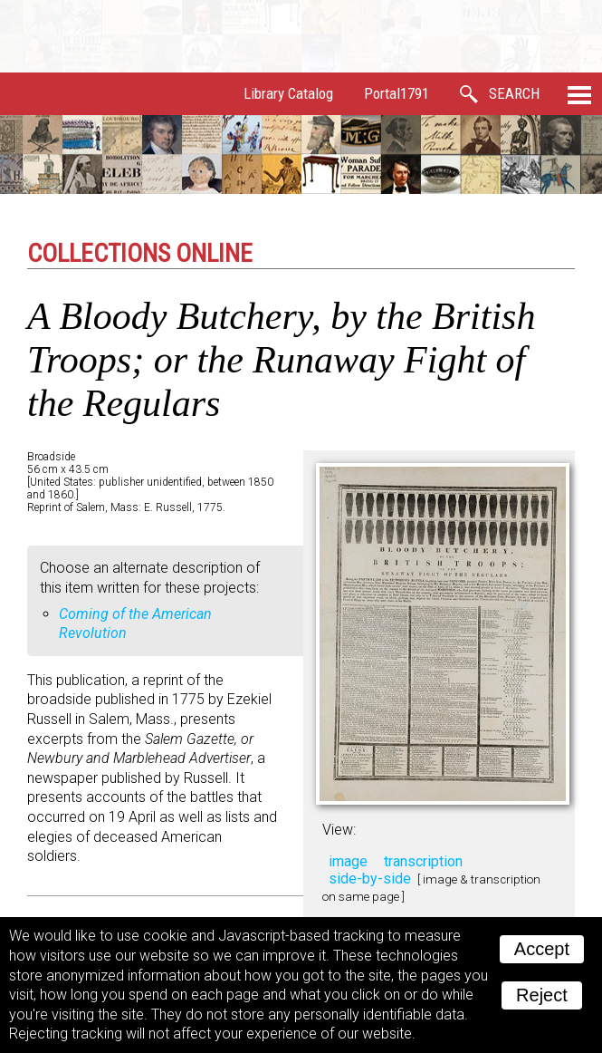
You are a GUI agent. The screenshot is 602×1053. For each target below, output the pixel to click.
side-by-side (370, 878)
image (348, 861)
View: (339, 829)
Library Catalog (288, 93)
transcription (423, 861)
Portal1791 (396, 93)
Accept (541, 949)
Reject (542, 995)
